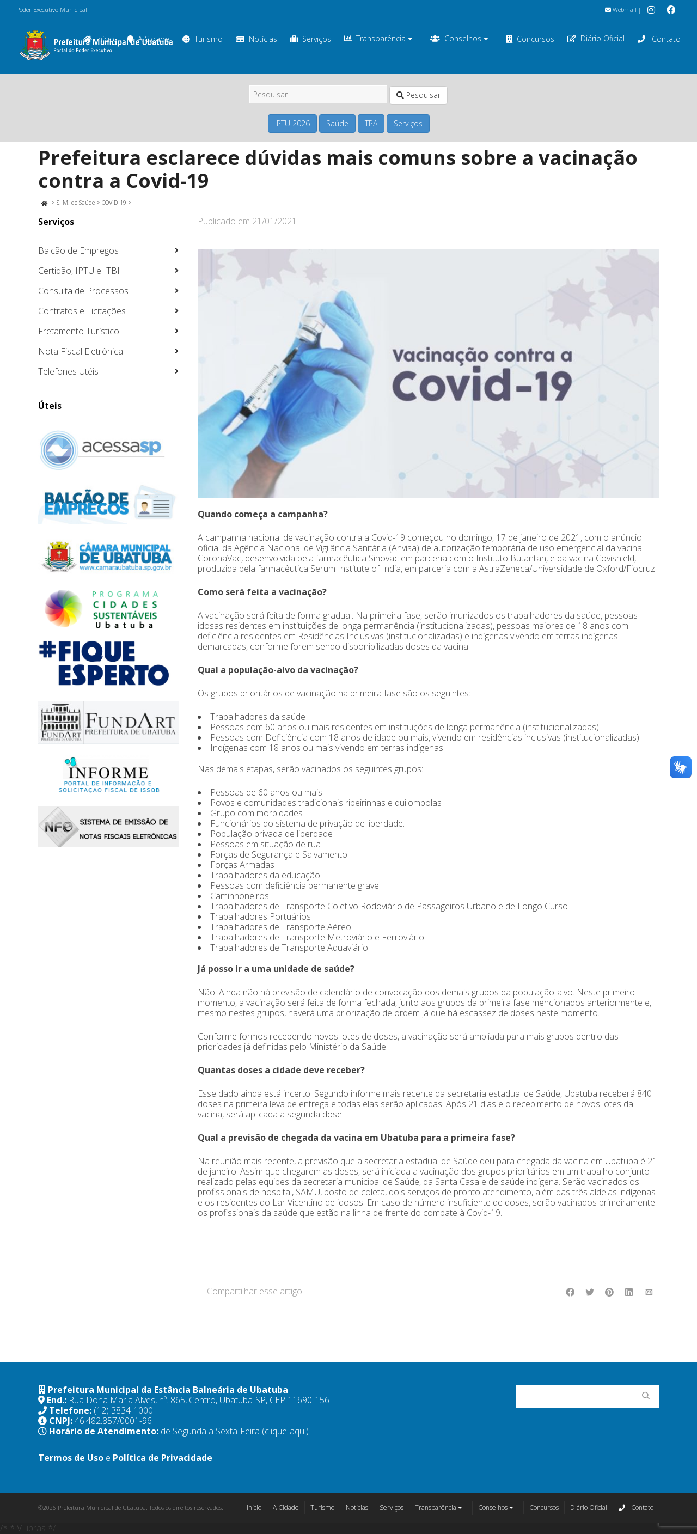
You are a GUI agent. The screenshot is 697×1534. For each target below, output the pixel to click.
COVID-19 (114, 202)
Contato (659, 39)
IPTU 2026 (292, 123)
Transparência (378, 38)
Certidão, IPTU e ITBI (79, 271)
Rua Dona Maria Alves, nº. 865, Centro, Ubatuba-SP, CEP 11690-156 (199, 1400)
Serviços (310, 39)
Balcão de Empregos (78, 250)
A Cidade (286, 1507)
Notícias (256, 39)
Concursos (530, 39)
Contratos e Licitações (82, 311)
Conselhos (459, 38)
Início (254, 1507)
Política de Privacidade (162, 1458)
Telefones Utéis (68, 371)
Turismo (202, 39)
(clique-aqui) (285, 1431)
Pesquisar (418, 95)
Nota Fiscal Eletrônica (80, 351)
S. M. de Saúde (76, 202)
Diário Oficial (596, 38)
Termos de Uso (70, 1458)
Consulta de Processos (83, 291)
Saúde (337, 123)
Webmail (621, 9)
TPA (371, 123)
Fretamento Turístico (78, 331)
